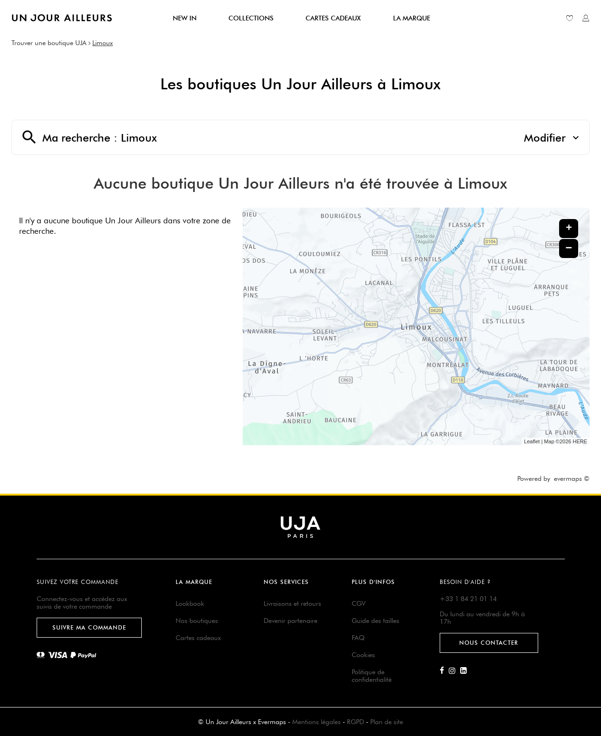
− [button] (568, 248)
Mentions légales (316, 722)
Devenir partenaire (290, 620)
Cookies (363, 655)
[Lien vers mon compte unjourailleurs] (586, 18)
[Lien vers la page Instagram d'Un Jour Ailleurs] (454, 671)
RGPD (355, 722)
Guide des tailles (375, 620)
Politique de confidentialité (372, 675)
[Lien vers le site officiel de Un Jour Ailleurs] (62, 18)
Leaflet (532, 441)
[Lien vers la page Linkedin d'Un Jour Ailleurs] (466, 671)
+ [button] (569, 228)
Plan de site (386, 722)
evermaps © (572, 478)
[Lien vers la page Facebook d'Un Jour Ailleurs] (444, 671)
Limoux (102, 43)
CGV (358, 603)
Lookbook (190, 603)
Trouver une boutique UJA (49, 43)
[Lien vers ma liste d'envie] (570, 18)
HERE (579, 441)
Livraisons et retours (292, 603)
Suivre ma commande (89, 627)
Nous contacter (488, 642)
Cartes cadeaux (198, 637)
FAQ (358, 637)
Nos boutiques (197, 620)
